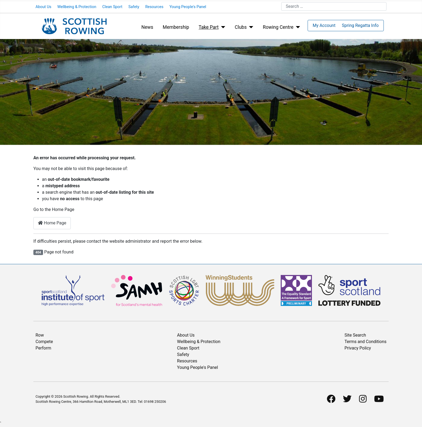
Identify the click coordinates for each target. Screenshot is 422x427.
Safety (133, 7)
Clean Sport (112, 7)
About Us (43, 7)
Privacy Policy (357, 348)
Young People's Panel (187, 7)
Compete (44, 341)
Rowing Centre (278, 27)
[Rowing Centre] (296, 27)
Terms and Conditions (365, 341)
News (147, 27)
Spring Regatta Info (360, 25)
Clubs (241, 27)
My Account (324, 25)
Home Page (52, 222)
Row (40, 335)
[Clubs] (250, 27)
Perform (43, 348)
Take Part (209, 27)
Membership (176, 27)
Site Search (355, 335)
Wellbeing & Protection (76, 7)
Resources (154, 7)
